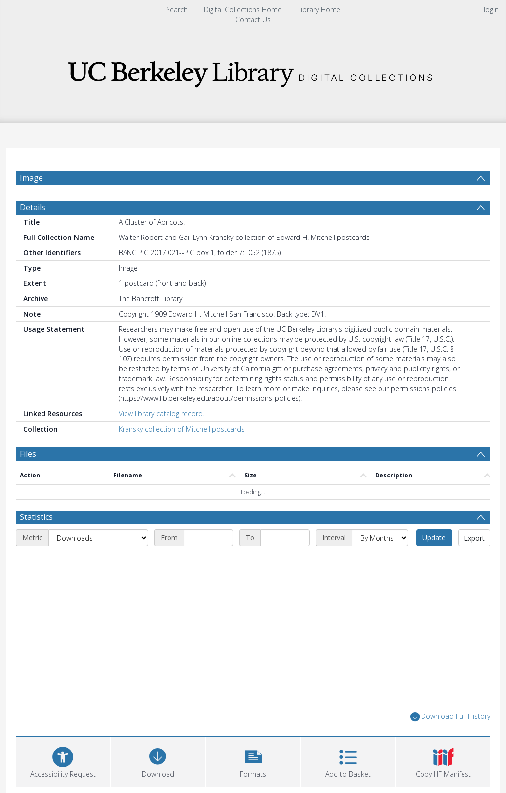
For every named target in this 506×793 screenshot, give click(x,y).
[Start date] (208, 561)
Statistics (36, 540)
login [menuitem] (491, 9)
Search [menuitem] (177, 9)
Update (434, 561)
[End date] (285, 561)
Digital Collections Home (243, 9)
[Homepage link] (253, 71)
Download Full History (450, 740)
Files (28, 477)
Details (32, 231)
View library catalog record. (161, 437)
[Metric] (98, 561)
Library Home (318, 9)
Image (31, 177)
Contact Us (253, 19)
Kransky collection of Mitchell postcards (182, 452)
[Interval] (380, 561)
